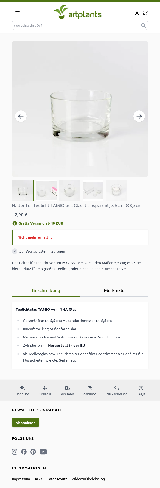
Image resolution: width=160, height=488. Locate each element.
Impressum (21, 478)
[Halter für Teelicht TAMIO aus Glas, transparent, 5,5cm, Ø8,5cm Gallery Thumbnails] (69, 190)
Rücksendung (116, 390)
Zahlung (89, 390)
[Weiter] (139, 116)
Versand (67, 390)
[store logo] (77, 12)
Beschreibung (46, 290)
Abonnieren (25, 422)
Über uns (22, 390)
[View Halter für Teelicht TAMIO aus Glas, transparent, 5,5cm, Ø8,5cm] (23, 190)
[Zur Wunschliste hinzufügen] (14, 251)
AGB (38, 478)
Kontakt (45, 390)
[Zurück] (21, 116)
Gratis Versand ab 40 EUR (37, 223)
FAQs (141, 390)
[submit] (143, 25)
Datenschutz (57, 478)
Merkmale (114, 290)
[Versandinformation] (14, 223)
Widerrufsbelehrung (88, 478)
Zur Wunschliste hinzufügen (42, 251)
